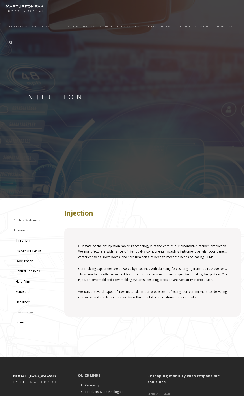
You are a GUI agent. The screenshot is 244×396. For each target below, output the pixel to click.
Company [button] (18, 26)
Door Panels (25, 261)
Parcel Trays (24, 312)
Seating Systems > (27, 220)
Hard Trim (23, 281)
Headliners (23, 302)
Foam (20, 322)
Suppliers (224, 26)
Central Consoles (28, 271)
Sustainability (128, 26)
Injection (23, 240)
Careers (150, 26)
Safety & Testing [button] (97, 26)
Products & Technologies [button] (55, 26)
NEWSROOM (203, 26)
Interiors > (21, 230)
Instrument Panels (29, 251)
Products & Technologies (102, 391)
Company (90, 385)
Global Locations (175, 26)
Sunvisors (22, 291)
